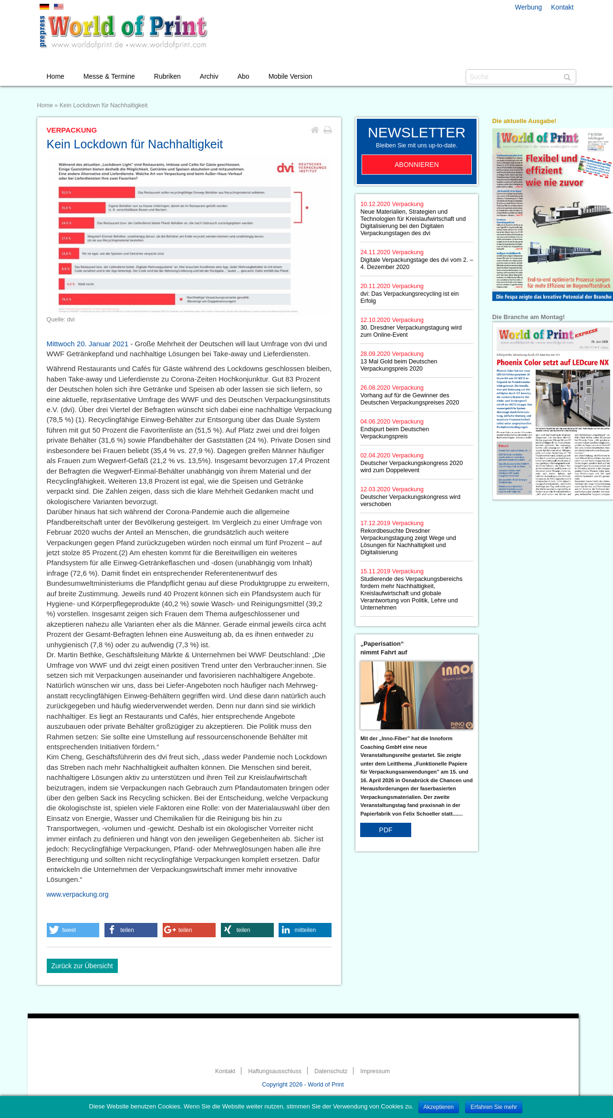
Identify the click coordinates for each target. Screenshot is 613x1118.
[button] (73, 930)
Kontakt (562, 7)
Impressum (375, 1071)
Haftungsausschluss (274, 1071)
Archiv (209, 76)
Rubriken (167, 76)
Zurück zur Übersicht (82, 966)
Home (55, 76)
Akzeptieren (439, 1107)
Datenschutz (330, 1071)
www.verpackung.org (78, 894)
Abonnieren (417, 164)
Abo (243, 76)
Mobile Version (290, 76)
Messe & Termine (109, 76)
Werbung (528, 7)
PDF (386, 830)
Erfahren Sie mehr (493, 1107)
